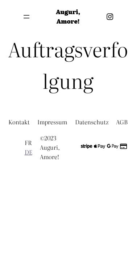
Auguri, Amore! (68, 16)
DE (28, 152)
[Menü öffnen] (26, 16)
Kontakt (19, 121)
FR (28, 142)
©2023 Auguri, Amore (50, 147)
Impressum (52, 121)
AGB (122, 121)
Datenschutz (91, 121)
